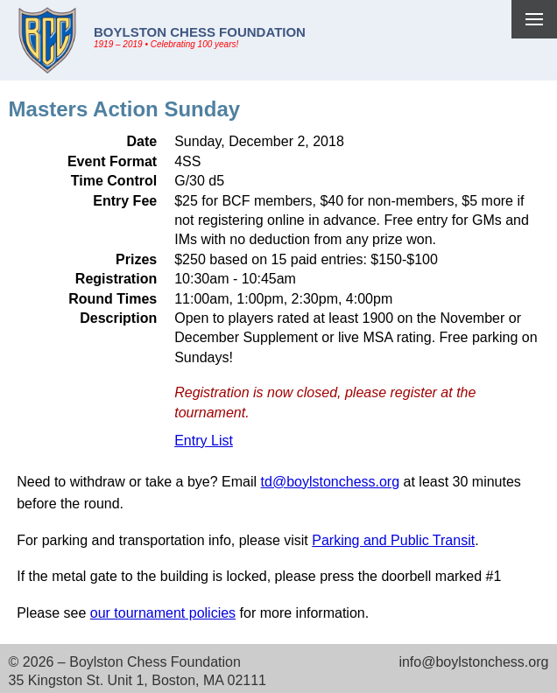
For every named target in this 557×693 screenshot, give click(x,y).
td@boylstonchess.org (330, 481)
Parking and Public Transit (393, 540)
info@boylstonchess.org (473, 661)
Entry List (203, 440)
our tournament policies (163, 613)
